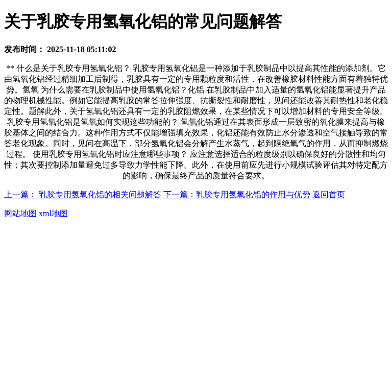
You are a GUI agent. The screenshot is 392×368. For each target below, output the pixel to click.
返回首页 (328, 194)
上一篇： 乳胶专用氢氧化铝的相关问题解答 (82, 194)
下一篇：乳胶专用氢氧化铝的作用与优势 (236, 194)
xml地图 (53, 213)
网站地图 (20, 213)
